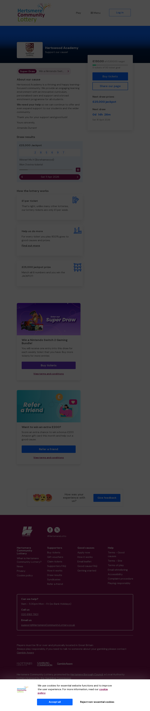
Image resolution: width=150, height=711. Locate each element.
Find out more (31, 245)
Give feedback (106, 497)
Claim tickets (54, 561)
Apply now (83, 552)
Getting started (86, 570)
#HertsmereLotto (56, 536)
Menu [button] (96, 13)
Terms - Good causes (116, 554)
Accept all (55, 702)
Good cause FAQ (87, 566)
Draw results (54, 575)
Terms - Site (115, 560)
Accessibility (115, 574)
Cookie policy (25, 575)
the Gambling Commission (55, 678)
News (20, 566)
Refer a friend (48, 449)
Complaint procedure (120, 578)
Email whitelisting (118, 569)
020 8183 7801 (29, 614)
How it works (54, 570)
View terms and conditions (48, 373)
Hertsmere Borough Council (86, 674)
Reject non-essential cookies (97, 702)
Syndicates (53, 579)
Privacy (21, 571)
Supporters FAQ (56, 566)
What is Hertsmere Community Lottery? (29, 560)
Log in (120, 12)
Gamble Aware (25, 652)
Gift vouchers (55, 557)
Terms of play (116, 565)
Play (78, 13)
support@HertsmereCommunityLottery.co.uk (48, 625)
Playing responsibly (119, 583)
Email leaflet (84, 561)
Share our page (110, 86)
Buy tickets (110, 76)
